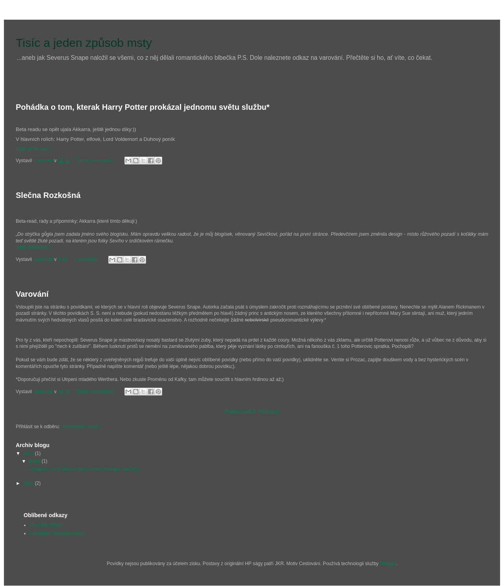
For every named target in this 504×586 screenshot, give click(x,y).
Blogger (388, 563)
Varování (32, 294)
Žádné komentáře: (95, 160)
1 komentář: (86, 259)
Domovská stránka (252, 412)
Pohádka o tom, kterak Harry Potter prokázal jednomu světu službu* (143, 107)
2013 (29, 453)
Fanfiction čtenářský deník (57, 533)
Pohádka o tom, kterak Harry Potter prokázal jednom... (84, 469)
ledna (35, 461)
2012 (29, 483)
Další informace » (34, 149)
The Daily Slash (46, 525)
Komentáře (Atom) (80, 426)
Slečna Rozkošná (48, 195)
